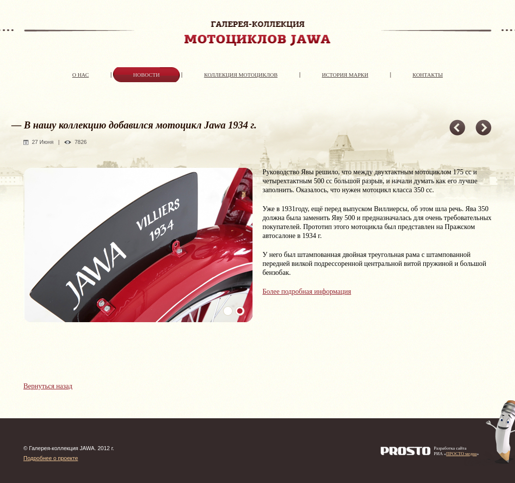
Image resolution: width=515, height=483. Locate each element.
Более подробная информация (306, 291)
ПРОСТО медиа (461, 453)
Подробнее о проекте (50, 458)
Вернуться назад (47, 386)
